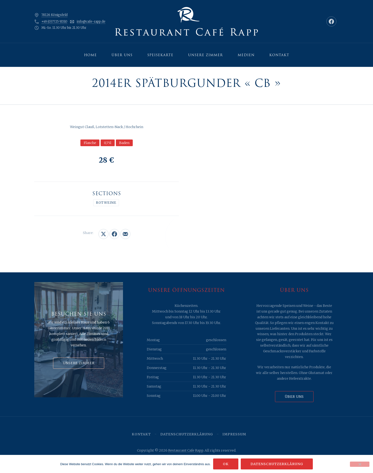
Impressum (234, 434)
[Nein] (359, 464)
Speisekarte (160, 55)
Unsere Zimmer (205, 55)
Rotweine (106, 203)
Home (90, 55)
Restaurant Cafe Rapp (185, 450)
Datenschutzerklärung (186, 434)
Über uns (122, 55)
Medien (246, 55)
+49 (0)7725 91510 (54, 22)
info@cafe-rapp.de (91, 22)
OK (226, 464)
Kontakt (279, 55)
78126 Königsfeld (54, 15)
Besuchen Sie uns (78, 314)
